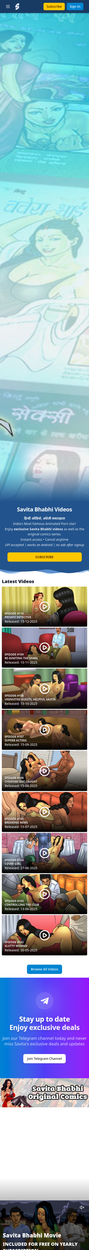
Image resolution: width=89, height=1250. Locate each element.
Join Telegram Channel (44, 1058)
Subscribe (54, 6)
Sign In (75, 6)
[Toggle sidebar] (8, 6)
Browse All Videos (44, 969)
